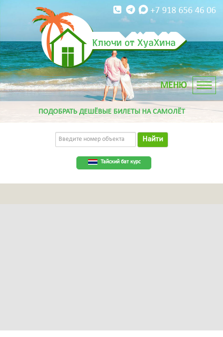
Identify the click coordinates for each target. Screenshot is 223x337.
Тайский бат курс (121, 162)
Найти (152, 139)
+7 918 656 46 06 (164, 10)
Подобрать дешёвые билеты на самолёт (111, 112)
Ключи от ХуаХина (134, 42)
